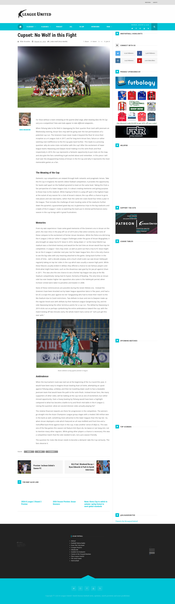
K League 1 (30, 27)
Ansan (29, 452)
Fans (108, 27)
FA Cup (81, 27)
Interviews (95, 27)
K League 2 (45, 27)
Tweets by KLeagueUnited (126, 521)
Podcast (59, 27)
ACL (71, 27)
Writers (148, 2)
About (155, 2)
